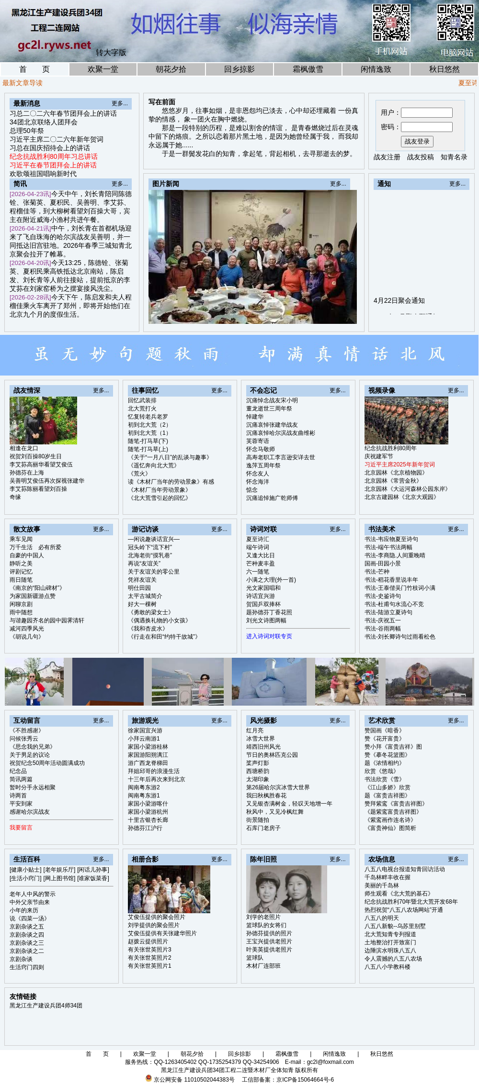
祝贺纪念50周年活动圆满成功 (47, 763)
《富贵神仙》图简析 (390, 828)
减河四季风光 (27, 628)
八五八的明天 (382, 918)
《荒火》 (139, 473)
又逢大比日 (260, 555)
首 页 (34, 69)
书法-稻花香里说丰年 (391, 579)
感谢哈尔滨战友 (30, 811)
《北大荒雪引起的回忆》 (159, 498)
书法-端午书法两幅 (388, 547)
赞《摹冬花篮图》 (388, 755)
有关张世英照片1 (149, 965)
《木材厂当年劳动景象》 (159, 490)
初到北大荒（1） (149, 433)
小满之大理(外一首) (271, 579)
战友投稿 (420, 157)
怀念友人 (257, 473)
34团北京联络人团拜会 (44, 122)
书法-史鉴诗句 (383, 596)
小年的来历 (24, 910)
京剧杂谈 (21, 959)
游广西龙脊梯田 (148, 763)
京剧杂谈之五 (27, 926)
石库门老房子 (263, 828)
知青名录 (454, 157)
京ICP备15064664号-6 (305, 1079)
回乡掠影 (239, 69)
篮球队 (254, 957)
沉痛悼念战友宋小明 (272, 400)
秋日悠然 (444, 69)
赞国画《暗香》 (385, 730)
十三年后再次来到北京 (156, 779)
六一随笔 (257, 571)
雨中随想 (21, 612)
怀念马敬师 (260, 449)
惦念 (252, 490)
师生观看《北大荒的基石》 (399, 893)
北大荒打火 (142, 408)
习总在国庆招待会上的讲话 (50, 148)
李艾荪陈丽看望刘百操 (38, 489)
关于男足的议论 (30, 755)
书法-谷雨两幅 (383, 628)
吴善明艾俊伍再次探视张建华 (47, 480)
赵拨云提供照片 (148, 941)
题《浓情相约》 (385, 763)
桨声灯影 (257, 763)
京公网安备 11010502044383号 (194, 1079)
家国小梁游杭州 (148, 811)
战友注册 (387, 157)
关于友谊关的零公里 (154, 571)
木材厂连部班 (263, 965)
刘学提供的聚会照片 (154, 925)
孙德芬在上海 (27, 472)
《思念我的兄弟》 (33, 746)
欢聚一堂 (103, 69)
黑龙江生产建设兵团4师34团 (46, 1005)
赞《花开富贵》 (385, 738)
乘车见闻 (21, 539)
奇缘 (15, 497)
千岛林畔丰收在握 (388, 877)
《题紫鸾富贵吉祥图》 (393, 811)
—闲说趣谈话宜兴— (154, 539)
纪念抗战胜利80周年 (391, 448)
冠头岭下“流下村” (150, 547)
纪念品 (18, 771)
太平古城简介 (145, 596)
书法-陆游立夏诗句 (388, 612)
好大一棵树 (142, 604)
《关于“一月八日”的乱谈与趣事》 (170, 457)
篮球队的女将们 (266, 925)
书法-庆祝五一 (383, 620)
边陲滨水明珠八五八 (390, 950)
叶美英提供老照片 (269, 949)
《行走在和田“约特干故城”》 (164, 636)
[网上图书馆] (60, 878)
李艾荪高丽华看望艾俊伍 (41, 464)
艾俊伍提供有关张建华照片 (162, 933)
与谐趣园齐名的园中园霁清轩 (47, 620)
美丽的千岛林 (382, 885)
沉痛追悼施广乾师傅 (272, 498)
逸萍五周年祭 (263, 465)
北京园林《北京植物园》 (396, 472)
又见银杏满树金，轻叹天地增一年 (289, 803)
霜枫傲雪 (308, 69)
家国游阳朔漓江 (148, 755)
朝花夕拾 (171, 69)
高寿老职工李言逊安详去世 (280, 457)
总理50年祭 (27, 130)
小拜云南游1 (144, 738)
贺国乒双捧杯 (263, 604)
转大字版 (111, 52)
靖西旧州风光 (263, 746)
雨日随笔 (21, 579)
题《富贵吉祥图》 (388, 795)
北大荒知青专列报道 (390, 934)
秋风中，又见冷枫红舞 (275, 811)
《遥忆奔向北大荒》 (154, 465)
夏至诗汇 (257, 539)
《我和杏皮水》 (148, 628)
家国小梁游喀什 (148, 803)
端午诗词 (257, 547)
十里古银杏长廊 (148, 820)
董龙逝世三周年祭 (269, 408)
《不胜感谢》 (27, 730)
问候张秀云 (24, 738)
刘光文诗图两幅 (266, 620)
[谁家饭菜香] (93, 878)
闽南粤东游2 (144, 787)
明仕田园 (139, 588)
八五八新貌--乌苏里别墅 (395, 926)
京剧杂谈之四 (27, 934)
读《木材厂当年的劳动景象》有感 (171, 481)
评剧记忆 (21, 571)
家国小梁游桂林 (148, 746)
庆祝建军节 (379, 456)
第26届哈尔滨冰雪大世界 (278, 787)
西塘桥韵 (257, 771)
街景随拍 (257, 820)
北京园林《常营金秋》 (393, 480)
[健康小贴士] (26, 869)
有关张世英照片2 (149, 957)
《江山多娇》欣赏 (388, 787)
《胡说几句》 (27, 636)
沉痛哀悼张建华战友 (272, 424)
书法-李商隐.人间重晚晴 (395, 555)
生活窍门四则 (27, 967)
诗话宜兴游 (260, 596)
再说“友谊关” (144, 563)
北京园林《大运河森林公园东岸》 (408, 489)
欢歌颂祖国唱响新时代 (43, 173)
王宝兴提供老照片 (269, 941)
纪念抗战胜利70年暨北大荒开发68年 (411, 901)
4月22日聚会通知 (399, 307)
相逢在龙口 (24, 448)
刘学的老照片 (263, 917)
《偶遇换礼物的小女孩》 (159, 620)
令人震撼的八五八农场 (393, 958)
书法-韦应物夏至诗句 (391, 539)
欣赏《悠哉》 (382, 771)
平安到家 (21, 803)
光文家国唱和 (263, 588)
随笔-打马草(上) (148, 449)
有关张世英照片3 (149, 949)
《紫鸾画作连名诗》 (390, 820)
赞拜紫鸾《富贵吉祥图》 (396, 803)
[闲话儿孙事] (93, 869)
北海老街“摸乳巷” (150, 555)
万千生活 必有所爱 (35, 547)
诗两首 (18, 795)
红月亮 (254, 730)
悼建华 (254, 416)
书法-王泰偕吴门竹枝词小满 (400, 588)
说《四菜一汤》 (30, 918)
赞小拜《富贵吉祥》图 (393, 746)
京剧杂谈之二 (27, 951)
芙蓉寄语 (257, 441)
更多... (120, 103)
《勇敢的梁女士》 (151, 612)
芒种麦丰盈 (260, 563)
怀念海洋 (257, 481)
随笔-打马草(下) (148, 441)
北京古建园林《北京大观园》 (402, 497)
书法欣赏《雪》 (385, 779)
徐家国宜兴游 (145, 730)
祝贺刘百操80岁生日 (36, 456)
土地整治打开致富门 (390, 942)
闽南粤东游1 (144, 795)
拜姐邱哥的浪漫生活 (154, 771)
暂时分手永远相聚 (33, 787)
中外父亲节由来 (30, 902)
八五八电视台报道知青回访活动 (405, 869)
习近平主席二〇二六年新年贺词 (56, 139)
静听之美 (21, 563)
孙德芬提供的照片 (269, 933)
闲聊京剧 (21, 604)
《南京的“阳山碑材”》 (37, 588)
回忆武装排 (142, 400)
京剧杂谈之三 (27, 943)
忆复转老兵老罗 (148, 416)
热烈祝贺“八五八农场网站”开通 (404, 910)
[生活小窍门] (26, 878)
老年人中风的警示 (33, 894)
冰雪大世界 (260, 738)
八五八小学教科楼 (388, 966)
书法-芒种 (377, 571)
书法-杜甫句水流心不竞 (394, 604)
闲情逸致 (376, 69)
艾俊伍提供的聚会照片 (156, 917)
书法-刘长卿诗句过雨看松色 (400, 636)
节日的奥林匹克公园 (272, 755)
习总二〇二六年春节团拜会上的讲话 (63, 113)
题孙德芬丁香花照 (269, 612)
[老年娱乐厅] (60, 869)
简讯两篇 (21, 779)
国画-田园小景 (383, 563)
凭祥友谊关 (142, 579)
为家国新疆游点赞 (33, 596)
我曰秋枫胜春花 (266, 795)
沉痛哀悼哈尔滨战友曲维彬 (280, 433)
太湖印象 (257, 779)
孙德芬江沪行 (145, 828)
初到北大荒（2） (149, 424)
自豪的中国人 (27, 555)
